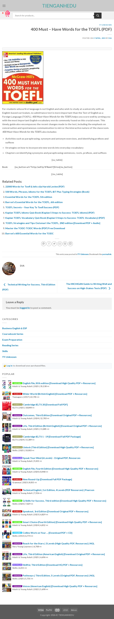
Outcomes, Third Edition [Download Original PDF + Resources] (57, 415)
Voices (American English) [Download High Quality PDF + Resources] (60, 586)
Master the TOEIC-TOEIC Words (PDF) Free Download (35, 228)
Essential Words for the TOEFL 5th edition (28, 196)
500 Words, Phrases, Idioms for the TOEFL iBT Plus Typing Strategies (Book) (47, 191)
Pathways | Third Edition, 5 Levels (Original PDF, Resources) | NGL (59, 575)
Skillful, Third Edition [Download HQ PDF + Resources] (52, 564)
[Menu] (4, 5)
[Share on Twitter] (54, 243)
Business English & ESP (14, 328)
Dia (110, 38)
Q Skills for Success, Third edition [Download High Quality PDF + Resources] (64, 500)
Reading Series (10, 345)
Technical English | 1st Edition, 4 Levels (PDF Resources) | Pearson (58, 490)
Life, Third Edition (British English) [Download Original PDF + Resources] (62, 425)
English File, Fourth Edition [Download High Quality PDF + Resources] (60, 468)
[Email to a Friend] (59, 243)
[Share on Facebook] (48, 243)
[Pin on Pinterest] (65, 243)
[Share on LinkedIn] (70, 243)
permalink (106, 254)
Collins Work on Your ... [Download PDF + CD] (47, 532)
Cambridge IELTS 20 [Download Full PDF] (45, 404)
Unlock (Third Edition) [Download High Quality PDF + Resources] (58, 447)
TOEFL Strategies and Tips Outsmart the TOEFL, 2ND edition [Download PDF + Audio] (52, 223)
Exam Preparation (12, 339)
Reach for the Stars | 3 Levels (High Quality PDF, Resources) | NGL (59, 543)
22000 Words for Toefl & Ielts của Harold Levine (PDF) (34, 186)
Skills (5, 351)
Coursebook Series (12, 333)
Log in (9, 365)
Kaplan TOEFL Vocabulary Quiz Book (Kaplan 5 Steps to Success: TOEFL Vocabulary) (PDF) (55, 217)
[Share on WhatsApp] (43, 243)
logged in (25, 307)
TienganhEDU (57, 5)
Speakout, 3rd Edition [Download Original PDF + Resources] (55, 511)
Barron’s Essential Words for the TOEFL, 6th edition (34, 202)
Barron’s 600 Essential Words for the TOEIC (29, 233)
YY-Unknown (105, 25)
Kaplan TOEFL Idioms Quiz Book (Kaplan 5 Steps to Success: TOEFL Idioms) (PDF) (49, 212)
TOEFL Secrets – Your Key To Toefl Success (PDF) (32, 207)
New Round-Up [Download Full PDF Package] (47, 479)
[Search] (98, 16)
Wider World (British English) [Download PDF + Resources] (55, 393)
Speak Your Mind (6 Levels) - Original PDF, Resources (51, 457)
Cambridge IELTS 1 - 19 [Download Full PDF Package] (52, 436)
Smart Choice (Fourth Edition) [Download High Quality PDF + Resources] (62, 522)
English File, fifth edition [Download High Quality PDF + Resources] (59, 383)
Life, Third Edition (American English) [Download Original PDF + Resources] (64, 554)
